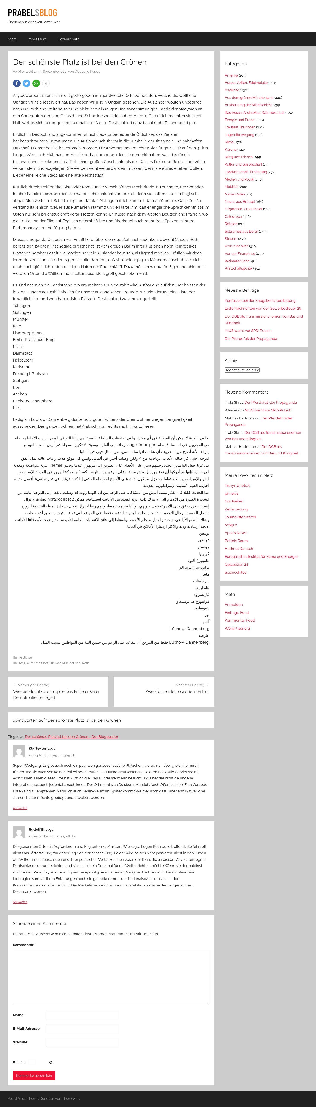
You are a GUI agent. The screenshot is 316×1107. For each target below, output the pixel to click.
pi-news (231, 493)
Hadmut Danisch (239, 548)
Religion (231, 224)
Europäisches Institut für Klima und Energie (261, 556)
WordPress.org (237, 628)
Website (20, 1042)
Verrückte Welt (236, 246)
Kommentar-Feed (240, 620)
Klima (229, 142)
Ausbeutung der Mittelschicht (248, 105)
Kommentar (24, 945)
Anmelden (234, 604)
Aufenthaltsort (37, 663)
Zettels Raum (236, 541)
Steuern (231, 239)
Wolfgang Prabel (87, 72)
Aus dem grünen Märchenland (249, 98)
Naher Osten (235, 194)
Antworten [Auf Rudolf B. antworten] (20, 902)
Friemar (54, 663)
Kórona (231, 149)
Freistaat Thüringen (240, 127)
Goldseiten (234, 501)
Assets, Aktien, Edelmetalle (246, 83)
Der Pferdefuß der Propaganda (251, 338)
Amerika (231, 75)
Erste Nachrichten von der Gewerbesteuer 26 (263, 308)
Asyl (22, 663)
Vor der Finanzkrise (240, 254)
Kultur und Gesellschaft (243, 164)
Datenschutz (68, 39)
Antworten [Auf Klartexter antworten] (20, 808)
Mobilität (231, 187)
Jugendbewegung (239, 135)
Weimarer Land (237, 261)
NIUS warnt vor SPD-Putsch (248, 330)
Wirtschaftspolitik (238, 268)
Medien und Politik (239, 179)
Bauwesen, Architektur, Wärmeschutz (254, 112)
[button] (17, 83)
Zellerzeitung (236, 509)
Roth (85, 663)
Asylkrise (25, 657)
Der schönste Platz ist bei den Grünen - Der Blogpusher (71, 736)
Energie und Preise (240, 120)
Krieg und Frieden (239, 157)
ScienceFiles (235, 572)
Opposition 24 (236, 564)
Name (19, 1015)
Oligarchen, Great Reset (243, 209)
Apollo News (235, 533)
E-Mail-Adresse (27, 1028)
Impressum (37, 39)
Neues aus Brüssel (240, 202)
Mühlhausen (71, 663)
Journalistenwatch (240, 517)
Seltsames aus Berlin (241, 231)
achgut (231, 525)
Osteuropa (233, 216)
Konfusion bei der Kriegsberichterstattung (260, 300)
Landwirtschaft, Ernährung (246, 172)
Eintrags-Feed (237, 612)
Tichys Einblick (237, 485)
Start (12, 39)
